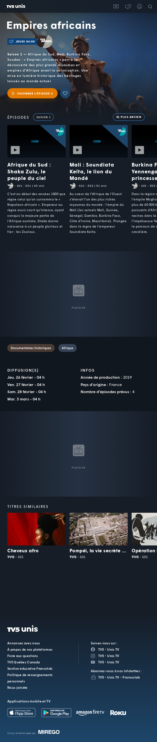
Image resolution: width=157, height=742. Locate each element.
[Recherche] (151, 6)
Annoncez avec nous (23, 643)
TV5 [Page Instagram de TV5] (101, 656)
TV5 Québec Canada (23, 662)
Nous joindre (17, 688)
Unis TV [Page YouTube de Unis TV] (113, 662)
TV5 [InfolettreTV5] (101, 677)
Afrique (67, 348)
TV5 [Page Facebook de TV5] (101, 649)
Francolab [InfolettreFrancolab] (131, 677)
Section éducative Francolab (29, 668)
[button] (128, 6)
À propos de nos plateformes (29, 649)
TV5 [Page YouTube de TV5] (101, 662)
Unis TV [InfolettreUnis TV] (113, 677)
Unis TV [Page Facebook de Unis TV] (113, 649)
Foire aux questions (22, 656)
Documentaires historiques (31, 348)
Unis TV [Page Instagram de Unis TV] (113, 656)
